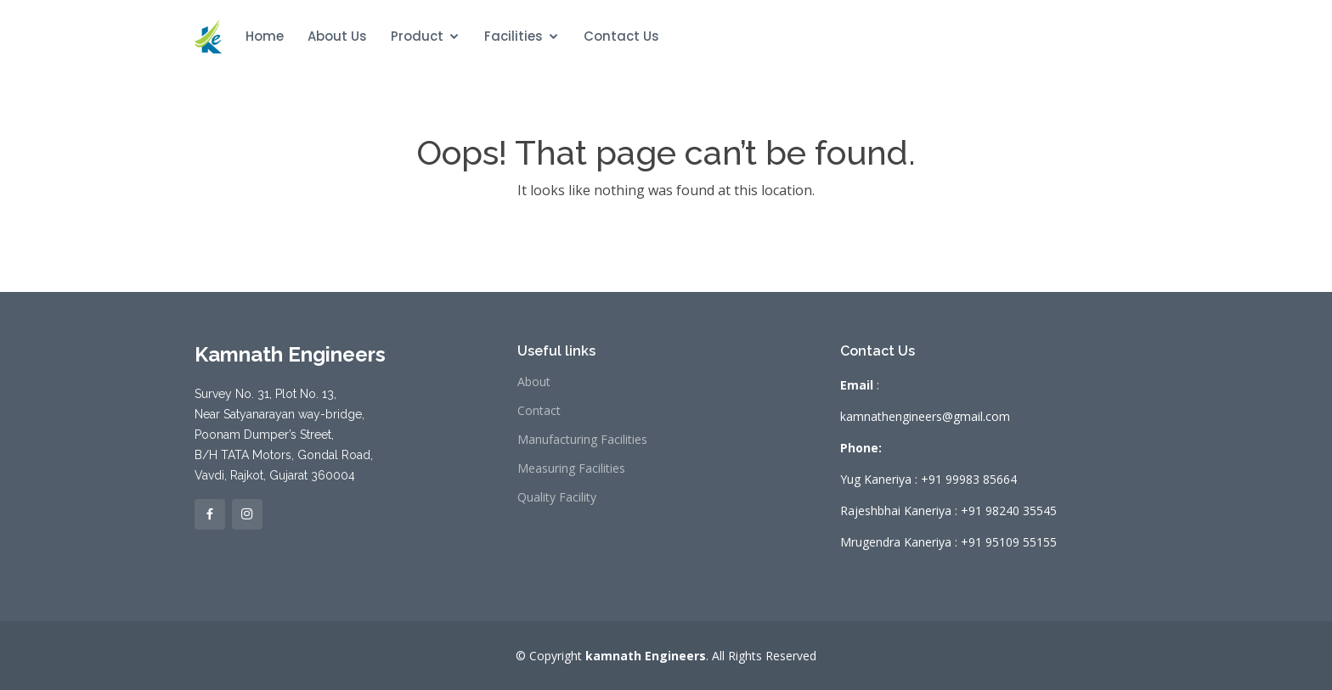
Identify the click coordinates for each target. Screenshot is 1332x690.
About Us (337, 36)
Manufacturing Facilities (582, 440)
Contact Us (621, 36)
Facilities (513, 36)
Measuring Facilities (571, 468)
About (533, 382)
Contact (539, 411)
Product (417, 36)
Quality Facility (556, 497)
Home (265, 36)
